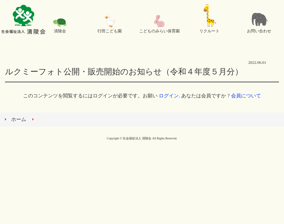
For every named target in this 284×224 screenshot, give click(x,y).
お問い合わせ (259, 31)
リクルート (209, 31)
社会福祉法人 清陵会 (23, 20)
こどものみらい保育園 (159, 31)
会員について (246, 95)
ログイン (169, 95)
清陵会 (60, 31)
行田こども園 (109, 31)
